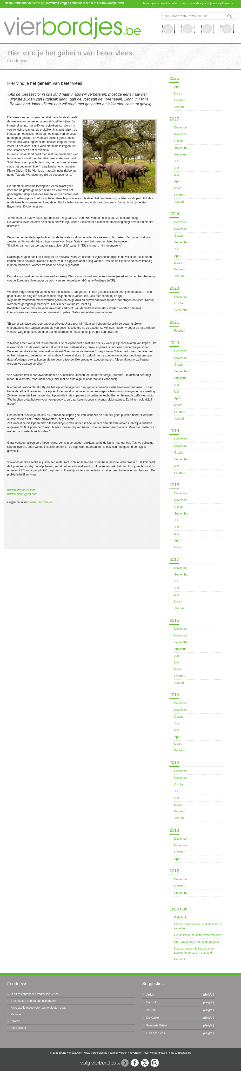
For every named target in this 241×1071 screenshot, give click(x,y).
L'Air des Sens (155, 1033)
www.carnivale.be (41, 502)
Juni (177, 168)
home (146, 3)
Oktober (179, 141)
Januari (179, 107)
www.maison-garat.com (22, 494)
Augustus (180, 154)
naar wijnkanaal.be (223, 3)
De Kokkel (153, 1017)
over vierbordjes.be (198, 3)
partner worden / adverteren (168, 3)
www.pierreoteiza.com (21, 490)
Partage (16, 1014)
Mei (176, 174)
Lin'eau (15, 1021)
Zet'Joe (151, 1010)
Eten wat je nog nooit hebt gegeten (196, 942)
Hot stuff (179, 959)
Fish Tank (180, 917)
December (180, 127)
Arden (150, 994)
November (180, 134)
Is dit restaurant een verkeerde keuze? (35, 994)
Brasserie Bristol (156, 1025)
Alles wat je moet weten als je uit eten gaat (38, 1007)
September (181, 147)
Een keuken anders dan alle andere (33, 1001)
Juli (176, 161)
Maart (178, 93)
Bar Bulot (152, 1002)
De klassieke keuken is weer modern (197, 935)
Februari (179, 100)
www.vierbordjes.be (95, 1052)
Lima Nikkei (18, 1028)
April (177, 86)
